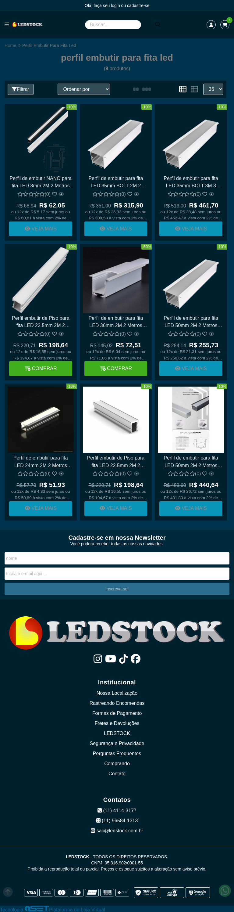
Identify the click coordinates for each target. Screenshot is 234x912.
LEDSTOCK (117, 732)
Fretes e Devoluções (117, 722)
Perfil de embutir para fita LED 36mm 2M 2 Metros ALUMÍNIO (115, 322)
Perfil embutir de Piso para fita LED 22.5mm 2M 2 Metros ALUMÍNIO (40, 322)
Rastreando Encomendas (117, 702)
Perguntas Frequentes (117, 752)
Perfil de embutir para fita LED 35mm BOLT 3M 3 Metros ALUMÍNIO (190, 182)
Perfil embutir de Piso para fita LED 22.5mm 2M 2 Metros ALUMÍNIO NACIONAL (115, 462)
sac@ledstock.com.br (117, 830)
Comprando (117, 763)
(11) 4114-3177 (117, 810)
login (116, 5)
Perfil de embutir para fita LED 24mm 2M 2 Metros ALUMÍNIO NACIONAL (40, 462)
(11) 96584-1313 (117, 820)
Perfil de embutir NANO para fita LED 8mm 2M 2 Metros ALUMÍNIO (40, 182)
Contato (117, 773)
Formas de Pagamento (117, 712)
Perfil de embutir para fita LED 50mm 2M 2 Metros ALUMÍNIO (190, 462)
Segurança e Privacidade (117, 742)
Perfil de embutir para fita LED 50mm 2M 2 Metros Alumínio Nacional (190, 322)
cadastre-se (138, 5)
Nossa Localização (117, 692)
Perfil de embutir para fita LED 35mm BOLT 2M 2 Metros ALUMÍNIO (115, 182)
